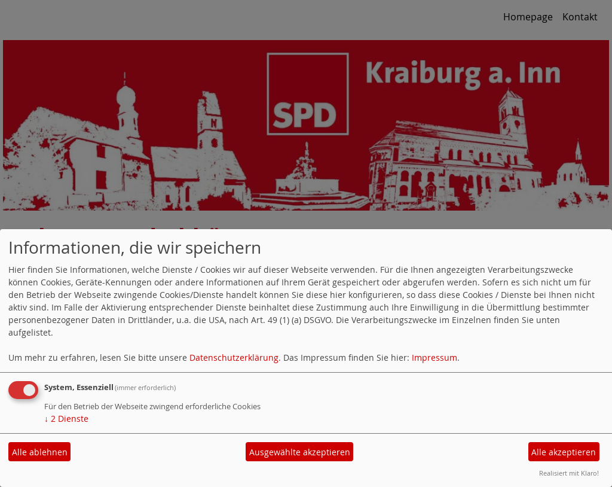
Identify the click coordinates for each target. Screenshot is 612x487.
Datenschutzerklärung (234, 357)
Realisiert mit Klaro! (569, 472)
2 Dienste (66, 418)
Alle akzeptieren (563, 452)
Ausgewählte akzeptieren (299, 452)
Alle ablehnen (40, 452)
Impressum (434, 357)
